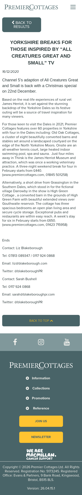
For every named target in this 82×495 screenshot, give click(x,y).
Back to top (41, 321)
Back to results (22, 24)
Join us (41, 421)
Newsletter (41, 437)
